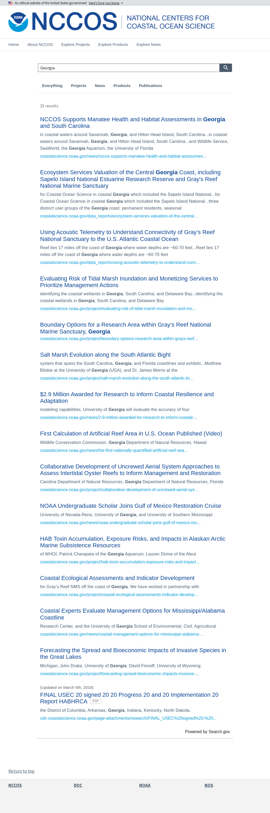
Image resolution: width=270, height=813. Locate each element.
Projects (78, 86)
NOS (209, 785)
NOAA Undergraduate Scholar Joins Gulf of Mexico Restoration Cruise (130, 505)
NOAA (145, 785)
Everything (52, 86)
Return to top (21, 771)
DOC (78, 785)
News (100, 86)
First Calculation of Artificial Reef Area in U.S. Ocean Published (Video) (131, 433)
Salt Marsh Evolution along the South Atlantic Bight (105, 354)
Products (121, 86)
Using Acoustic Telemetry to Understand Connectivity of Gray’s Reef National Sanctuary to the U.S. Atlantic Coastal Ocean (127, 235)
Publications (150, 86)
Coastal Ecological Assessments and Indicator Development (117, 578)
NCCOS (15, 785)
